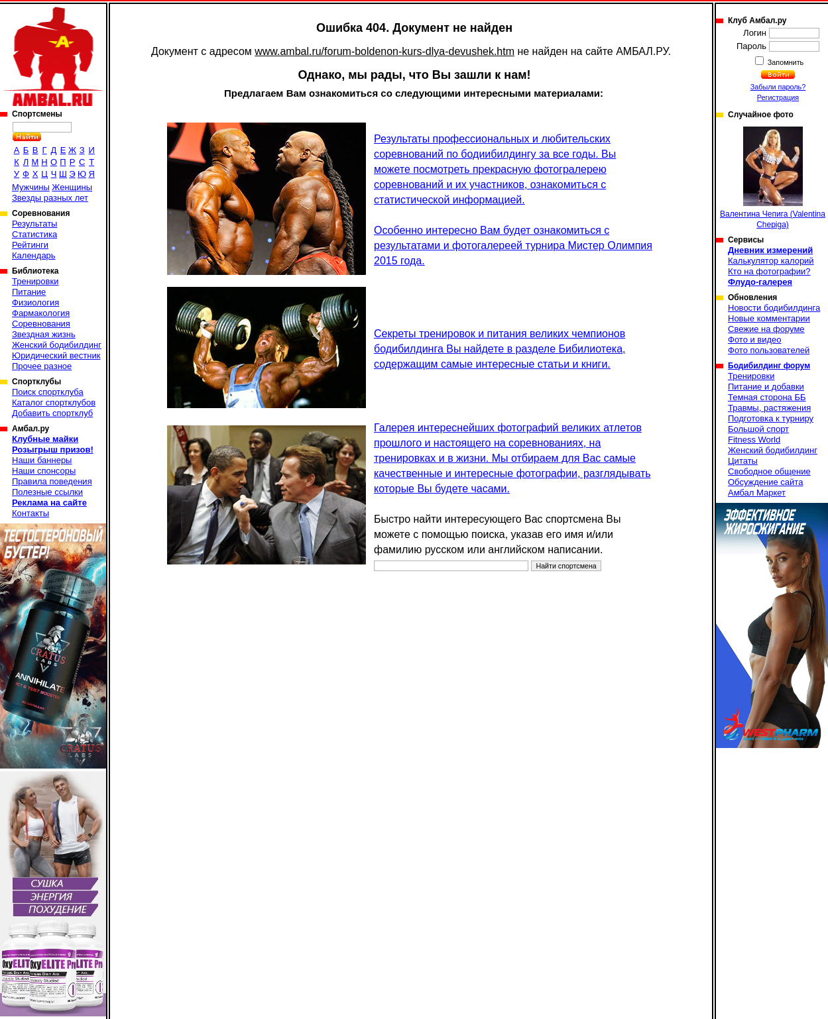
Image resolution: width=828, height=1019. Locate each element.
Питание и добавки (766, 387)
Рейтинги (30, 245)
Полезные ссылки (47, 492)
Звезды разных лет (50, 198)
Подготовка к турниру (770, 418)
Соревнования (41, 324)
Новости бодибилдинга (774, 308)
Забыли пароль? (778, 87)
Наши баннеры (42, 460)
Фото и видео (755, 340)
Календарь (34, 255)
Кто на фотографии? (769, 271)
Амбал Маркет (757, 493)
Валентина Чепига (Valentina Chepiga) (772, 178)
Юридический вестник (56, 355)
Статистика (34, 234)
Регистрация (778, 97)
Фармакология (41, 313)
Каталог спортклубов (53, 402)
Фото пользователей (768, 350)
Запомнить (785, 62)
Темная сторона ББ (767, 397)
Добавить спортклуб (52, 413)
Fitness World (754, 440)
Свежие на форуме (766, 329)
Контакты (30, 513)
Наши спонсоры (44, 471)
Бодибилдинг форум (769, 365)
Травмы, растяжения (769, 408)
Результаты (34, 224)
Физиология (35, 302)
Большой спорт (758, 429)
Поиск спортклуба (48, 392)
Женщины (72, 187)
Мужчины (31, 187)
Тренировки (35, 281)
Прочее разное (42, 366)
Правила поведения (52, 481)
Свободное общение (769, 471)
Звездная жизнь (44, 334)
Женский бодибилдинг (56, 345)
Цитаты (743, 461)
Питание (29, 292)
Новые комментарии (769, 318)
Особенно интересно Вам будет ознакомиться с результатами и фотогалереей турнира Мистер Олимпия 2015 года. (513, 245)
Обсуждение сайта (765, 482)
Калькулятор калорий (771, 261)
